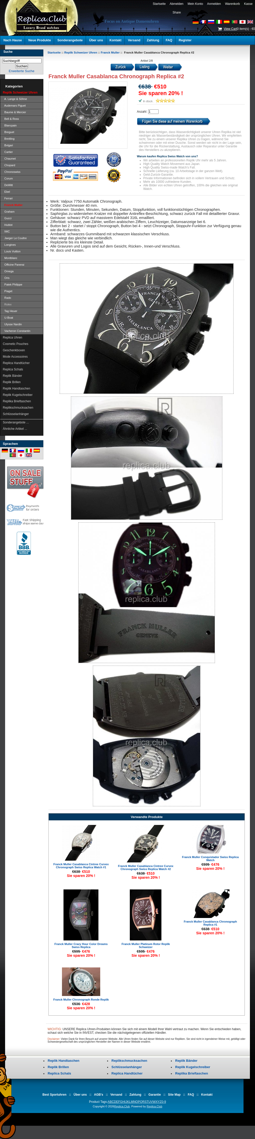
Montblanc (10, 258)
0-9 (164, 1102)
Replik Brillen (12, 382)
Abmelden (176, 4)
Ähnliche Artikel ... (15, 429)
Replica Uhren (12, 337)
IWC (6, 231)
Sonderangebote (70, 40)
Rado (7, 297)
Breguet (8, 132)
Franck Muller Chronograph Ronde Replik (81, 999)
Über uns (96, 40)
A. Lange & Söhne (15, 98)
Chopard (9, 165)
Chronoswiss (11, 171)
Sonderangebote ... (16, 422)
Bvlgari (8, 145)
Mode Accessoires (15, 356)
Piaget (7, 291)
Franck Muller (110, 52)
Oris (6, 277)
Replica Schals (13, 369)
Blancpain (10, 125)
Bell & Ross (11, 118)
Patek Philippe (12, 284)
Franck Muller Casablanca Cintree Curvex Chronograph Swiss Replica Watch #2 (145, 867)
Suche (7, 52)
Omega (8, 271)
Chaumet (9, 158)
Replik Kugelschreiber (18, 395)
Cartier (8, 151)
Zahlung (153, 40)
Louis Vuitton (11, 251)
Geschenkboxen (14, 350)
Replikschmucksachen (18, 407)
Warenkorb (232, 4)
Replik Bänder (12, 376)
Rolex (7, 304)
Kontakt (115, 40)
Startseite (159, 4)
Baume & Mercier (14, 112)
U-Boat (8, 317)
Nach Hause (13, 40)
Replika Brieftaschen (17, 401)
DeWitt (8, 185)
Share (177, 12)
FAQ (169, 40)
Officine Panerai (13, 264)
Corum (8, 178)
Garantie (154, 1094)
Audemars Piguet (14, 105)
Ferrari (8, 198)
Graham (9, 211)
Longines (9, 244)
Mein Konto (195, 4)
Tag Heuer (10, 311)
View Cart (230, 29)
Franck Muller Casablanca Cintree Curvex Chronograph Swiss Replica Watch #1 (81, 866)
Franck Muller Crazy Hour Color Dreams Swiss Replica (81, 945)
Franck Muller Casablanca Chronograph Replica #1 (210, 923)
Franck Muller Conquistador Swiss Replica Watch (210, 859)
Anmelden (214, 4)
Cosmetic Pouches (15, 344)
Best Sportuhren (55, 1094)
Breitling (9, 138)
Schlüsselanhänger (16, 414)
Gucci (7, 218)
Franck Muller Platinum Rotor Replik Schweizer (146, 945)
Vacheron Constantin (16, 330)
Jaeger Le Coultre (15, 238)
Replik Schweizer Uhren (80, 52)
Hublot (7, 224)
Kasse (248, 4)
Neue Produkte (39, 40)
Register (185, 40)
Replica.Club (122, 1106)
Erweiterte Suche (21, 71)
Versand (134, 40)
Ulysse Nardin (12, 324)
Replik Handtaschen (16, 388)
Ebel (6, 191)
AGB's (98, 1094)
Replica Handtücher (16, 363)
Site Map (174, 1094)
